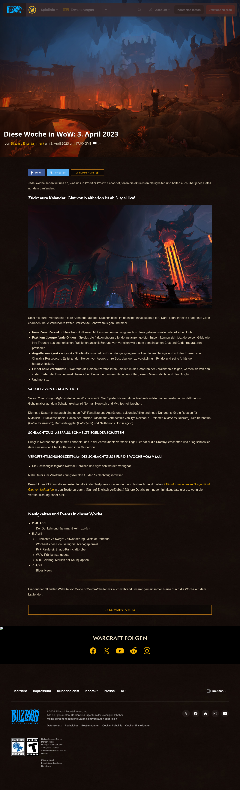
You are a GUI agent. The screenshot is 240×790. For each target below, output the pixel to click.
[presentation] (14, 10)
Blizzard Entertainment (27, 143)
